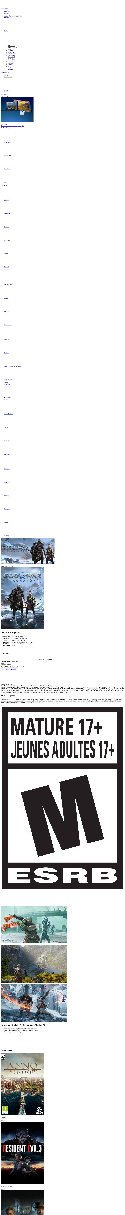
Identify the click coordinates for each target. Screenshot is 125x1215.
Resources (20, 90)
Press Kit (20, 311)
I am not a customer (9, 667)
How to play (20, 155)
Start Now (3, 94)
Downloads (20, 142)
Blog (18, 182)
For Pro (6, 13)
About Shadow (21, 284)
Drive (5, 92)
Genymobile (20, 325)
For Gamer (7, 11)
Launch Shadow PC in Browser (13, 16)
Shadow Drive (8, 17)
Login (19, 31)
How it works (8, 77)
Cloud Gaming (5, 72)
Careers (19, 298)
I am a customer (8, 669)
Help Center (20, 169)
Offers (6, 75)
